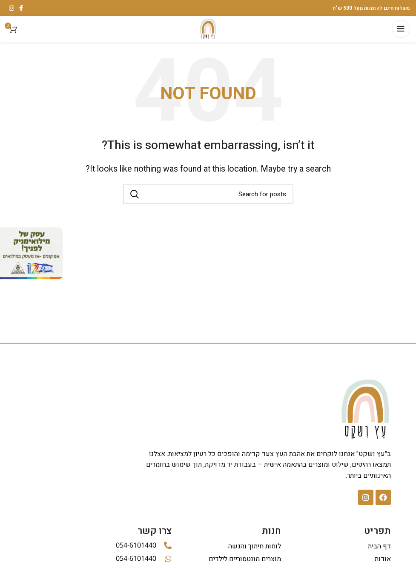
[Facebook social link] (21, 8)
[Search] (208, 194)
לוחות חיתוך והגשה (254, 546)
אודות (383, 559)
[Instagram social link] (11, 8)
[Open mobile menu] (400, 28)
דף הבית (379, 546)
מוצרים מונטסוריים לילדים (245, 559)
